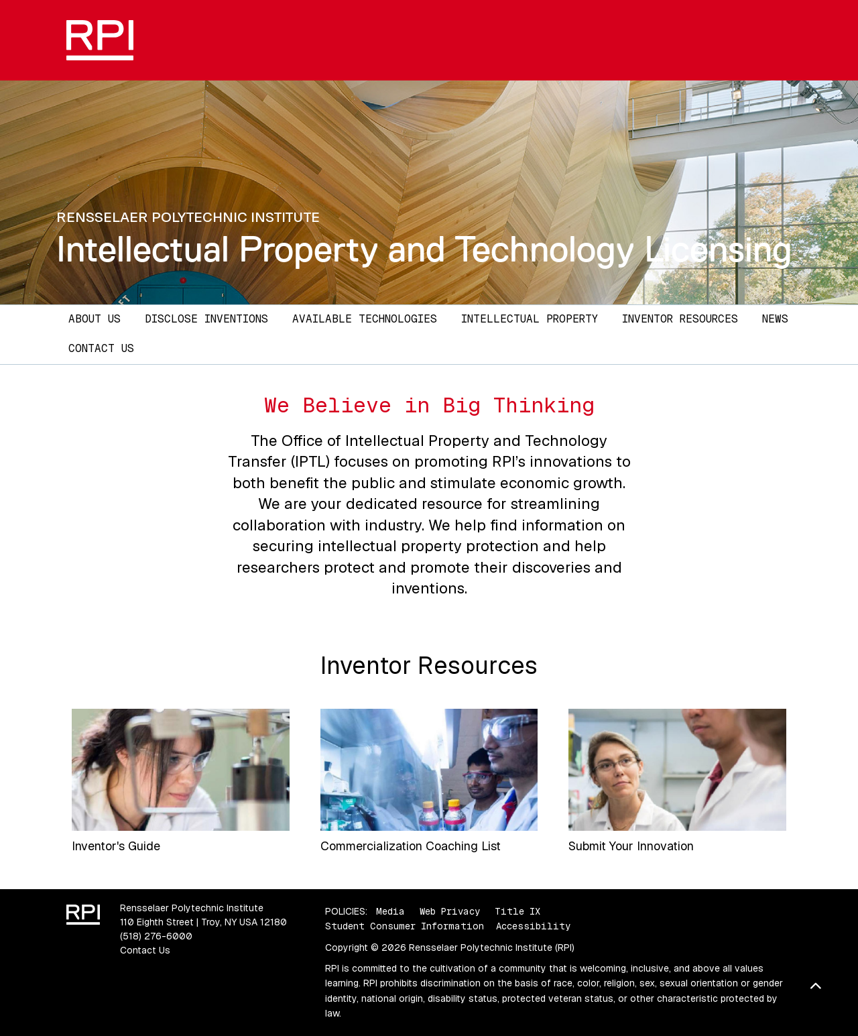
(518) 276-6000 (156, 936)
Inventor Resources (680, 319)
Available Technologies (364, 319)
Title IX (517, 911)
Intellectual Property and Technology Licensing (424, 249)
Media (390, 911)
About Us (94, 319)
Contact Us (101, 348)
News (775, 319)
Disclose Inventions (206, 319)
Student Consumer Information (404, 926)
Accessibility (533, 926)
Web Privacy (450, 911)
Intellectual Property (529, 319)
